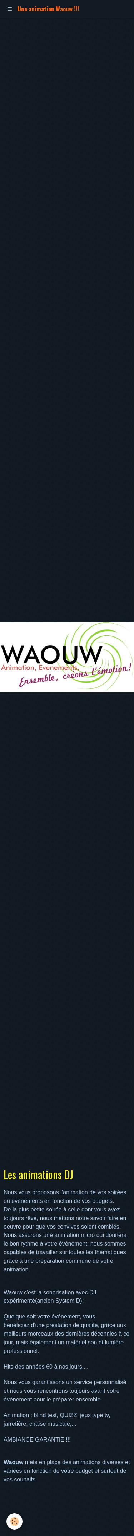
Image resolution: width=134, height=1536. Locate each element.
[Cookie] (14, 1521)
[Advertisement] (67, 85)
